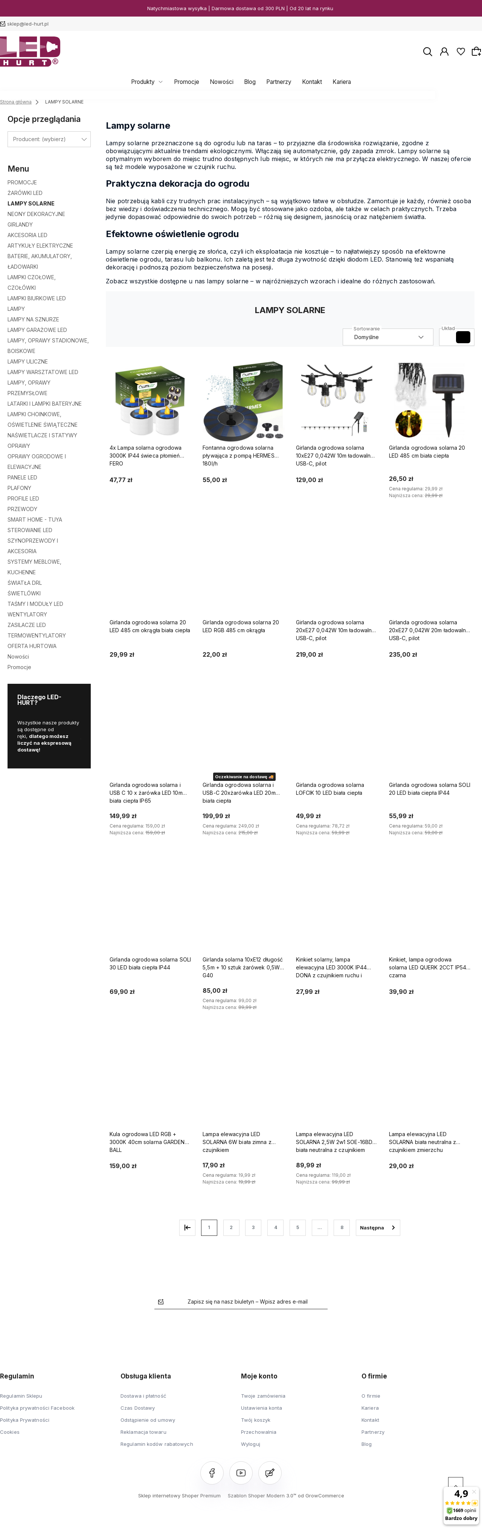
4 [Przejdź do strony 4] (275, 1227)
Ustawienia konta (261, 1408)
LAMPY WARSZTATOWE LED (43, 372)
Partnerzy (277, 81)
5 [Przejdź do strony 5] (297, 1227)
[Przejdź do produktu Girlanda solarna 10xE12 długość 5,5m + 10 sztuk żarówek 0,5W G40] (243, 912)
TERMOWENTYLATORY (37, 635)
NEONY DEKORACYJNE (36, 214)
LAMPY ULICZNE (28, 361)
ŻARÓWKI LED (25, 193)
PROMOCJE (22, 182)
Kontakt (308, 81)
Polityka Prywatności (24, 1420)
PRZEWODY (22, 509)
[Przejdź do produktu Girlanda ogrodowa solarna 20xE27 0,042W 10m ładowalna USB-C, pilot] (337, 575)
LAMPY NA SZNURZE (33, 319)
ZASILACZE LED (27, 625)
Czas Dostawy (137, 1408)
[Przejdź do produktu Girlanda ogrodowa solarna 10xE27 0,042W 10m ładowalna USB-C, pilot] (337, 401)
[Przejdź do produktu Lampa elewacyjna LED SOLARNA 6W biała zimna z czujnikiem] (243, 1087)
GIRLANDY (20, 224)
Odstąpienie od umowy (147, 1420)
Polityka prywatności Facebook (37, 1408)
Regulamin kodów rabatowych (156, 1444)
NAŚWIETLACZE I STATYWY (42, 435)
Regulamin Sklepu (21, 1396)
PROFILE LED (23, 498)
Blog (250, 81)
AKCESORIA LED (27, 235)
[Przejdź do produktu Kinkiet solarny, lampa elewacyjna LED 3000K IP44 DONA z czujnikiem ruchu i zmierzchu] (337, 912)
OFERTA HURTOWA (32, 646)
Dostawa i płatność (143, 1396)
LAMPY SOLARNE (31, 203)
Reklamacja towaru (143, 1432)
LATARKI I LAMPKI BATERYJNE (45, 403)
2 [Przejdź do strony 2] (231, 1227)
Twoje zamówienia (263, 1396)
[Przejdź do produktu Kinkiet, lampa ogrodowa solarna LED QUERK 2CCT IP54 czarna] (430, 912)
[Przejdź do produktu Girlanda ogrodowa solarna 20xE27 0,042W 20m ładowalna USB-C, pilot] (430, 575)
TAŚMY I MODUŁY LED (35, 604)
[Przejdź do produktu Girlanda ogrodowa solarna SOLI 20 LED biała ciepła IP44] (430, 738)
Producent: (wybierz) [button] (39, 139)
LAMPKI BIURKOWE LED (37, 298)
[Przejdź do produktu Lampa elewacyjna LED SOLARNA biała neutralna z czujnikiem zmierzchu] (430, 1087)
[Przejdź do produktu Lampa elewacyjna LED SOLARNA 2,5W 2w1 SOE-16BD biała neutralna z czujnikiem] (337, 1087)
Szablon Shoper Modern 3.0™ (262, 1495)
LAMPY (16, 309)
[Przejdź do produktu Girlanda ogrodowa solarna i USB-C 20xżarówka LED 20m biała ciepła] (243, 738)
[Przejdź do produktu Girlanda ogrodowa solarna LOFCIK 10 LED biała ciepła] (337, 738)
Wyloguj (250, 1444)
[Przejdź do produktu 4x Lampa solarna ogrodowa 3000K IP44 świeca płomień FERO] (150, 401)
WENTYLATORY (27, 614)
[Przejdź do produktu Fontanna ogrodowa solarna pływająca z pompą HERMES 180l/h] (243, 401)
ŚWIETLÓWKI (24, 593)
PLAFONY (19, 488)
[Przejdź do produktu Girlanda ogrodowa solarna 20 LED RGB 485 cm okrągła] (243, 575)
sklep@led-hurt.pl (28, 24)
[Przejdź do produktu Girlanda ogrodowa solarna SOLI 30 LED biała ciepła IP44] (150, 912)
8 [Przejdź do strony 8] (341, 1227)
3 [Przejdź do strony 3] (253, 1227)
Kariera (336, 81)
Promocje (190, 81)
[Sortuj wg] (388, 337)
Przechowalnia (258, 1432)
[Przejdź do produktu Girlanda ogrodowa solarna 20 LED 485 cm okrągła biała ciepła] (150, 575)
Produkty (148, 81)
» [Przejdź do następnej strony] (378, 1227)
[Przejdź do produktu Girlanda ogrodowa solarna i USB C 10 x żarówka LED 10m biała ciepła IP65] (150, 738)
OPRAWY (19, 446)
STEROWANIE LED (30, 530)
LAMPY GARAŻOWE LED (37, 330)
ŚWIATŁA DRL (25, 583)
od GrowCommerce (321, 1495)
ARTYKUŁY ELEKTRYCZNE (40, 245)
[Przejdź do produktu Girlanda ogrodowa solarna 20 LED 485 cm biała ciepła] (430, 401)
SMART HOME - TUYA (35, 519)
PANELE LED (22, 477)
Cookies (10, 1432)
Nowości (223, 81)
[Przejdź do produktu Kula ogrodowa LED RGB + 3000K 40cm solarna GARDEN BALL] (150, 1087)
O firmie (371, 1396)
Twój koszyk (255, 1420)
